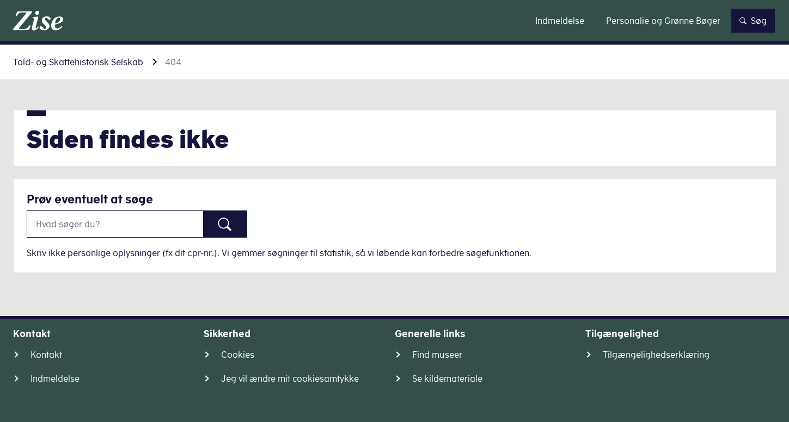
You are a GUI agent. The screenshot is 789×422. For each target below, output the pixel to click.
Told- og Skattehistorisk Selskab (78, 62)
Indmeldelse (54, 378)
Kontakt (46, 354)
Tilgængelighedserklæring (656, 354)
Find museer (437, 354)
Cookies (237, 354)
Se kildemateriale (447, 378)
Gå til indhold (394, 20)
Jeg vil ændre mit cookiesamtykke (290, 378)
